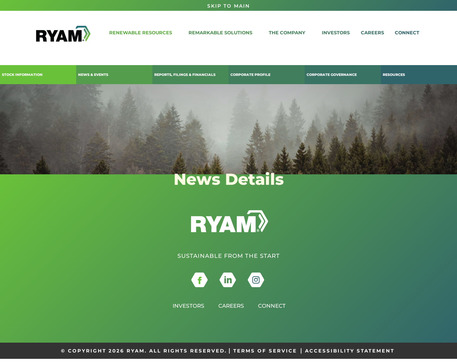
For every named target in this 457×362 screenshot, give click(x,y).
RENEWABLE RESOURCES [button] (156, 33)
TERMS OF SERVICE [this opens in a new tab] (265, 354)
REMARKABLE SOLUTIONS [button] (234, 33)
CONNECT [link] (410, 33)
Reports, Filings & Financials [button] (184, 74)
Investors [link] (344, 33)
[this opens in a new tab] (199, 283)
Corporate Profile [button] (250, 74)
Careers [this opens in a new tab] (231, 308)
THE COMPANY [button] (298, 33)
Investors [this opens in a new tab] (186, 308)
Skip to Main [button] (228, 6)
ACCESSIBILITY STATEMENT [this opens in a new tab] (349, 354)
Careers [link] (378, 33)
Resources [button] (394, 74)
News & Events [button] (93, 74)
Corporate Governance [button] (332, 74)
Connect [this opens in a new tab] (274, 308)
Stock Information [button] (22, 74)
